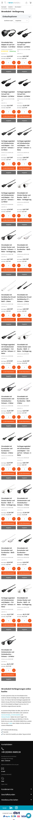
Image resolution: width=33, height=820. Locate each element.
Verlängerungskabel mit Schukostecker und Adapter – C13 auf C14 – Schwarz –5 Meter (8, 602)
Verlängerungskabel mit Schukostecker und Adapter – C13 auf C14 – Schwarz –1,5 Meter (8, 197)
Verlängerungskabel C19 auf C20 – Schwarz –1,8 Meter (23, 94)
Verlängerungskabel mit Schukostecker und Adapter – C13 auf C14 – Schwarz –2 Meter (8, 349)
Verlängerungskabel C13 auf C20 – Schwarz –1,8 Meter (23, 44)
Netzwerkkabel (5, 717)
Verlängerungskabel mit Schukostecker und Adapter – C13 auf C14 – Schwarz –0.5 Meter (8, 145)
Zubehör (10, 7)
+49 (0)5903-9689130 (11, 752)
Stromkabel (18, 7)
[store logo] (13, 1)
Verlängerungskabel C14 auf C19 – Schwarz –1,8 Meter (8, 94)
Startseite (3, 7)
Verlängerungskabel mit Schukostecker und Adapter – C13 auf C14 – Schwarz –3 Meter (24, 450)
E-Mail (10, 723)
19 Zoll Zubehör (15, 715)
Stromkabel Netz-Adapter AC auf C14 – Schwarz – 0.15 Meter (8, 44)
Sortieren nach (8, 20)
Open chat (4, 784)
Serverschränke (5, 715)
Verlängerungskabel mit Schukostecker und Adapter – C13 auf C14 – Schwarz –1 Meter (24, 145)
